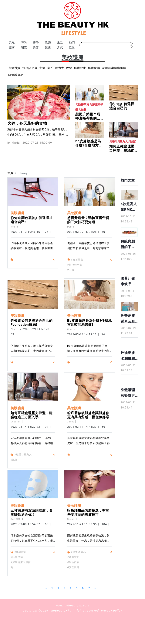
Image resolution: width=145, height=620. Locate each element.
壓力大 (59, 68)
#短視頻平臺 (74, 264)
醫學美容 (36, 45)
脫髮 (69, 68)
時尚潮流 (24, 45)
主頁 (10, 173)
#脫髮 (14, 459)
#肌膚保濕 (17, 557)
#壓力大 (27, 454)
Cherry (71, 329)
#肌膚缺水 (20, 552)
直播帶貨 (14, 68)
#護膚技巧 (73, 557)
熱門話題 (72, 45)
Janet (70, 421)
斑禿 (50, 68)
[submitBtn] (131, 45)
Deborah (15, 421)
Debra (70, 226)
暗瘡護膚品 (15, 75)
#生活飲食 (73, 562)
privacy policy (111, 610)
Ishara (14, 226)
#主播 (70, 269)
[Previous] (46, 588)
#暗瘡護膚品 (78, 552)
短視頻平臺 (29, 68)
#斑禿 (17, 454)
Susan (70, 519)
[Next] (95, 588)
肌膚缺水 (80, 68)
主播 (42, 68)
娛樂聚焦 (48, 45)
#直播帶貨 (77, 259)
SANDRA (16, 519)
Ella (13, 329)
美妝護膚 (12, 45)
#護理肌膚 (73, 567)
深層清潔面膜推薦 (114, 68)
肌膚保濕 (94, 68)
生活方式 (60, 45)
